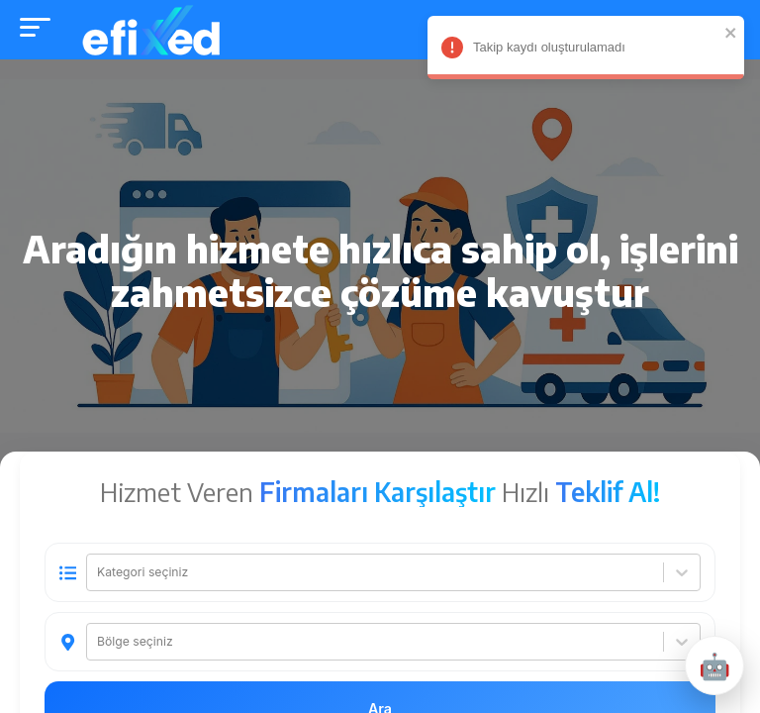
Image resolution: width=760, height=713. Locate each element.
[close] (718, 32)
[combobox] (99, 573)
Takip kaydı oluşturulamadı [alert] (573, 50)
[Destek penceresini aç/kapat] (714, 665)
